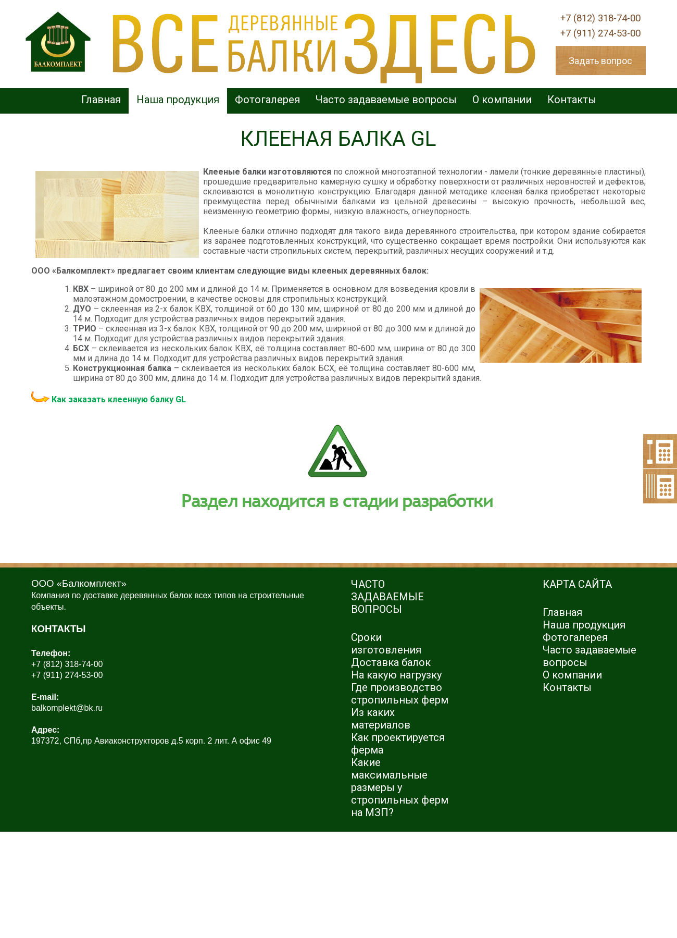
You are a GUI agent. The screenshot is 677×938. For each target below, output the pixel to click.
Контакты (571, 99)
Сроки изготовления (386, 643)
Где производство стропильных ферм (399, 693)
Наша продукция (177, 99)
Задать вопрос (600, 60)
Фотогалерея (267, 99)
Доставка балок (391, 662)
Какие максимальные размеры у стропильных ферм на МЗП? (399, 787)
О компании (502, 99)
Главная (101, 99)
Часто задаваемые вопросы (386, 99)
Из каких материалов (380, 718)
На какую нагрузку (396, 675)
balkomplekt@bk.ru (67, 708)
